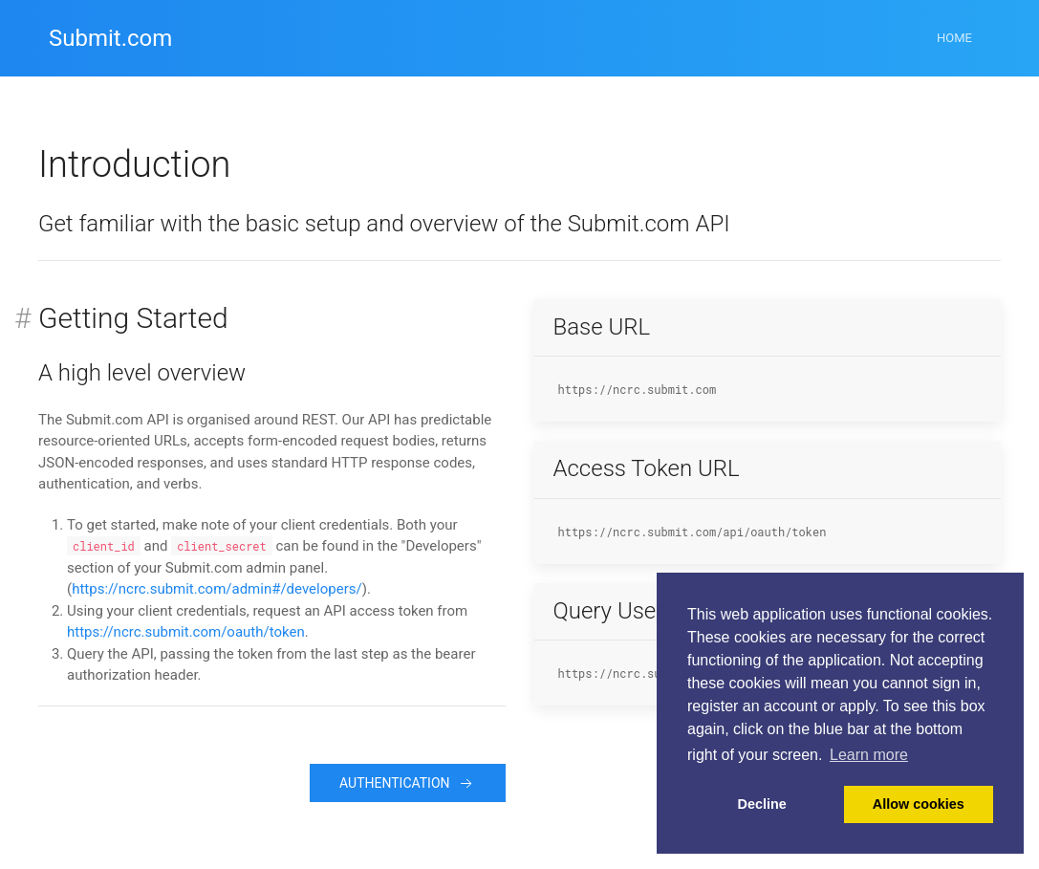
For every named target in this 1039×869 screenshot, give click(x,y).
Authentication (407, 783)
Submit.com (110, 38)
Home (954, 38)
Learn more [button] (869, 755)
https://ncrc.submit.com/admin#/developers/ (217, 588)
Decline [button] (762, 804)
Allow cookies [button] (918, 804)
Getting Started (133, 318)
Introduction (134, 164)
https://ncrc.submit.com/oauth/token (186, 632)
